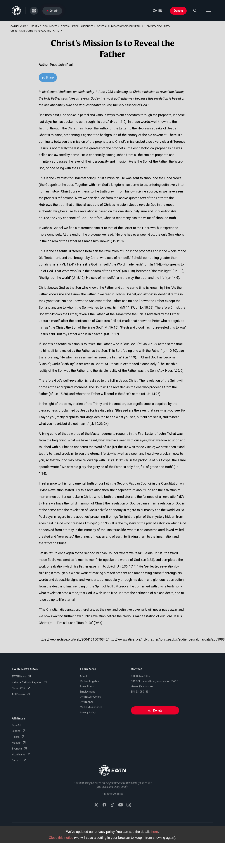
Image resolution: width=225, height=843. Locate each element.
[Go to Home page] (112, 770)
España (19, 730)
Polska (18, 736)
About (83, 676)
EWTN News (22, 676)
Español (16, 725)
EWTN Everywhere (90, 696)
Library (34, 26)
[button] (157, 11)
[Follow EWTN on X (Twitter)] (96, 805)
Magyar (19, 742)
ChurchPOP (21, 688)
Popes (65, 26)
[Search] (195, 11)
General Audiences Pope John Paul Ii (120, 26)
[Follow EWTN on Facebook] (104, 805)
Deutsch (19, 760)
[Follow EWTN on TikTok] (112, 805)
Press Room (87, 686)
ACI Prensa (21, 694)
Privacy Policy (88, 712)
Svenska (20, 748)
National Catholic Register (30, 682)
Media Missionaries (91, 707)
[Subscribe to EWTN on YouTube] (120, 805)
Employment (87, 691)
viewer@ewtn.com (142, 686)
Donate (178, 11)
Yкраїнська (21, 754)
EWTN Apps (87, 701)
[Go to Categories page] (34, 11)
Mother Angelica (89, 681)
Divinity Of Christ (158, 26)
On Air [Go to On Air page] (52, 11)
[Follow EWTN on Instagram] (129, 805)
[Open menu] (208, 10)
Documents (50, 26)
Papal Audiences (82, 26)
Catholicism (18, 26)
